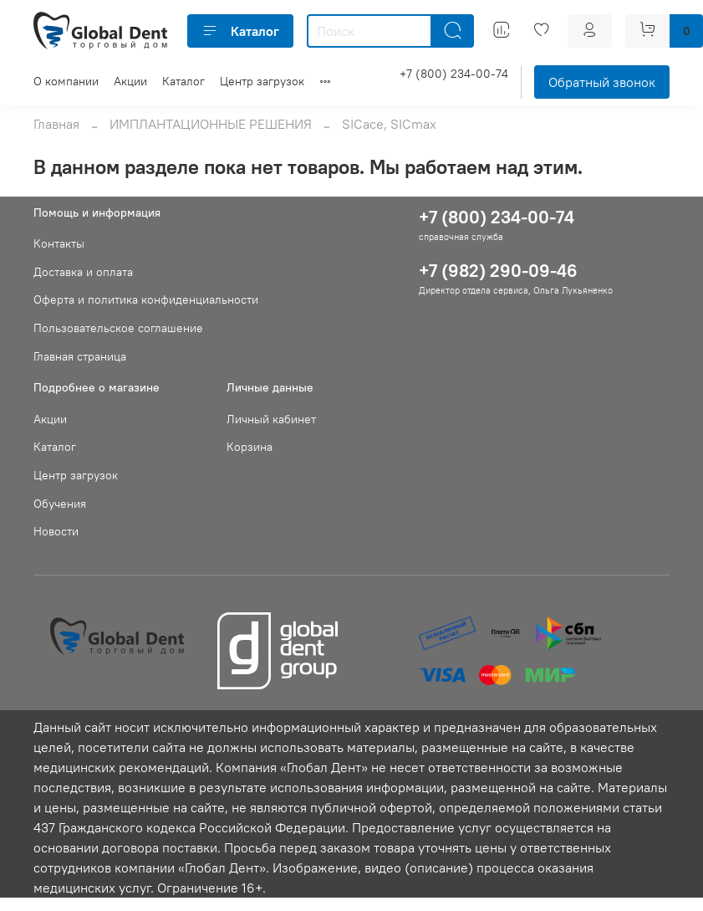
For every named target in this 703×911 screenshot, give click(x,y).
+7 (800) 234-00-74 (454, 73)
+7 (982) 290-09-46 (498, 270)
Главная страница (79, 356)
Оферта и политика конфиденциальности (145, 299)
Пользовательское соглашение (118, 327)
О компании (66, 81)
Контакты (58, 243)
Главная (56, 123)
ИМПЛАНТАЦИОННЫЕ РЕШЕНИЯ (211, 123)
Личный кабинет (271, 419)
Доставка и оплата (83, 271)
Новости (56, 531)
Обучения (59, 503)
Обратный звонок (601, 82)
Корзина (250, 446)
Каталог (240, 31)
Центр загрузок (262, 81)
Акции (130, 81)
